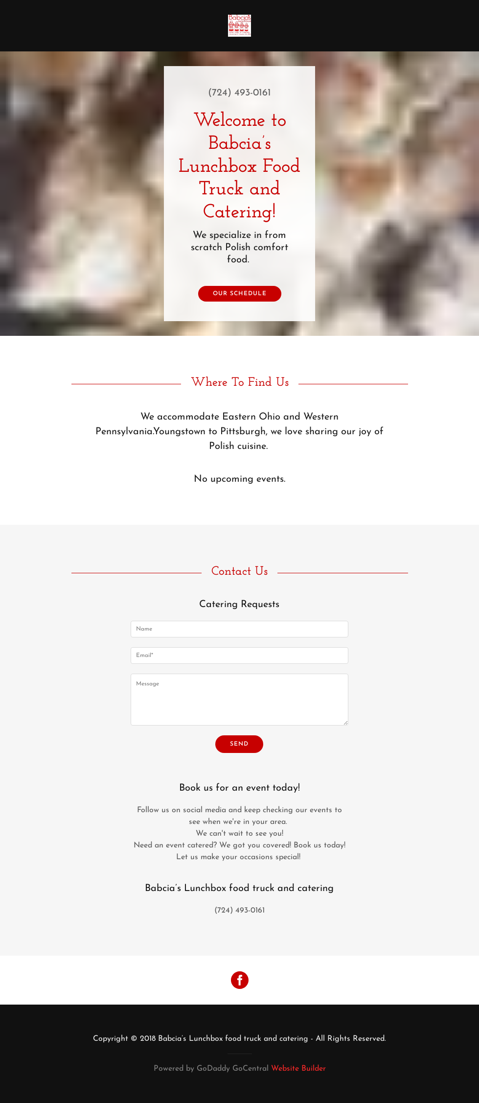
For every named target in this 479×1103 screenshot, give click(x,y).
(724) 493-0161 (239, 93)
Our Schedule (240, 294)
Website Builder (298, 1069)
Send (239, 744)
